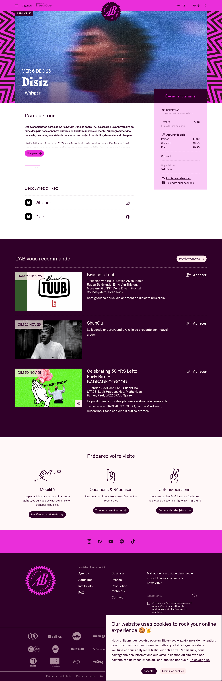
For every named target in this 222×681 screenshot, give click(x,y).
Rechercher (205, 5)
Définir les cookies (173, 671)
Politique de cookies (85, 676)
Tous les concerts (191, 258)
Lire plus (34, 153)
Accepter (149, 671)
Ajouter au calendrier (176, 178)
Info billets (85, 586)
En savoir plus (200, 660)
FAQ (81, 592)
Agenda (27, 5)
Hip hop (32, 168)
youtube (111, 541)
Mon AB (180, 5)
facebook (100, 541)
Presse (117, 580)
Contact (117, 597)
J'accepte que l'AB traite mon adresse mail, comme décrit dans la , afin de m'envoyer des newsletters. (172, 608)
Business (118, 573)
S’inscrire (194, 596)
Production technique (119, 588)
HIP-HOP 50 (24, 13)
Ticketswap (170, 110)
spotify (122, 541)
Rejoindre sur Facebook (177, 183)
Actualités (85, 580)
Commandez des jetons (174, 510)
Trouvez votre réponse (111, 510)
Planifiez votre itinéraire (47, 514)
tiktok (133, 541)
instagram (89, 541)
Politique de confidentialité (58, 676)
